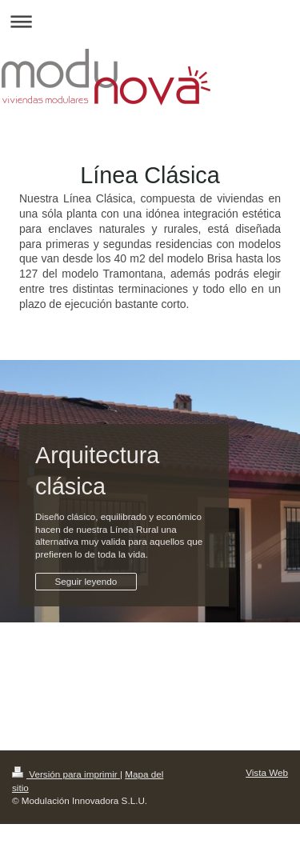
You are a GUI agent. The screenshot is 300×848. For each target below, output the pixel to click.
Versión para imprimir (66, 774)
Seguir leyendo (85, 581)
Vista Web (267, 772)
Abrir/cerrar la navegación (150, 21)
